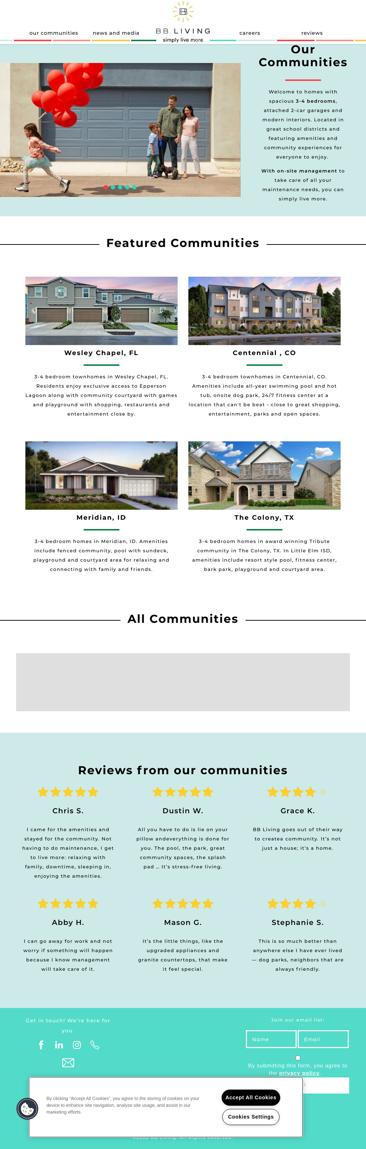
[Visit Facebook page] (41, 1045)
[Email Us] (68, 1063)
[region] (166, 1107)
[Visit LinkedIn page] (59, 1045)
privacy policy (299, 1073)
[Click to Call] (95, 1045)
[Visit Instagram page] (77, 1045)
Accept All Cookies (251, 1097)
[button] (27, 1108)
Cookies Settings (251, 1117)
